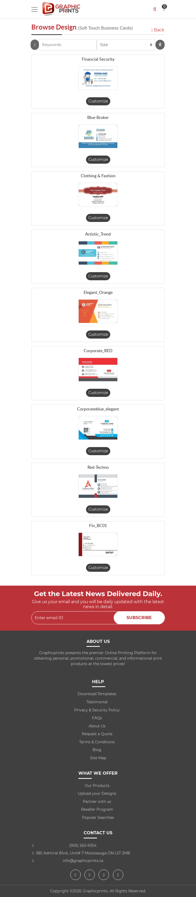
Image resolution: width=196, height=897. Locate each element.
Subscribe (139, 617)
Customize (98, 101)
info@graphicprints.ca (83, 860)
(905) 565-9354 (82, 845)
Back (157, 29)
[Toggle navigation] (34, 9)
